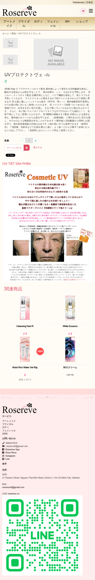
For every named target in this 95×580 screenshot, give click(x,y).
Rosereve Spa (10, 449)
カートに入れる (18, 148)
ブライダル (24, 23)
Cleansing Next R (24, 326)
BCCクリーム (71, 367)
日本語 (89, 2)
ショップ (82, 21)
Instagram (8, 456)
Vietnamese (78, 2)
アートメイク (9, 23)
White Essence (70, 326)
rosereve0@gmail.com (13, 487)
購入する (37, 147)
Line (6, 459)
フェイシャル (53, 23)
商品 (13, 33)
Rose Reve (9, 452)
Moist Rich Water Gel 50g (24, 367)
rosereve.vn (13, 493)
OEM (67, 21)
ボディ (38, 21)
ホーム (5, 33)
